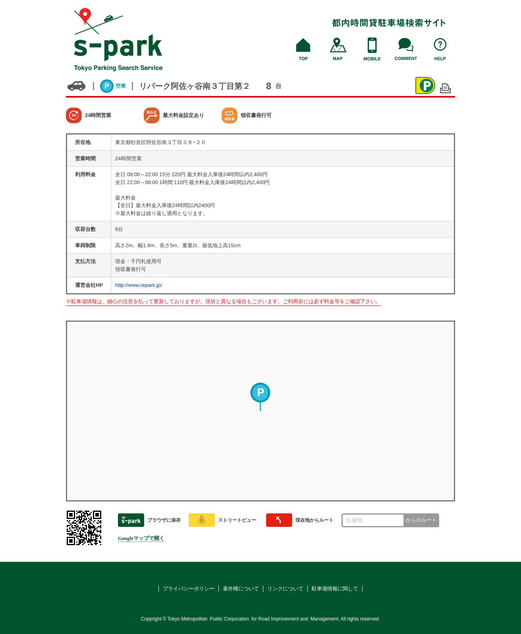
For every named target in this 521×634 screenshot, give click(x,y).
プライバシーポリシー (188, 589)
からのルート (421, 520)
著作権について (241, 589)
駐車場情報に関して (335, 589)
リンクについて (285, 589)
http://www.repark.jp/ (138, 285)
